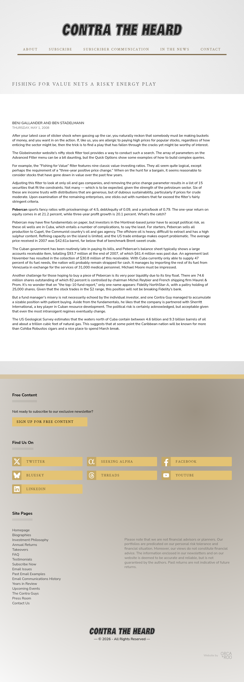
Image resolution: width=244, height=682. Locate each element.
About (30, 49)
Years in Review (24, 583)
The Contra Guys (25, 593)
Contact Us (21, 603)
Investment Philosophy (30, 540)
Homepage (21, 530)
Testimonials (22, 559)
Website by (218, 655)
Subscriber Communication (116, 49)
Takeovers (20, 549)
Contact (211, 49)
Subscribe (60, 49)
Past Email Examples (28, 574)
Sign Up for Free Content (45, 422)
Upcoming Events (26, 588)
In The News (175, 49)
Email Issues (22, 569)
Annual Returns (24, 544)
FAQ (15, 554)
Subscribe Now (24, 564)
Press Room (21, 598)
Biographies (21, 535)
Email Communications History (36, 578)
